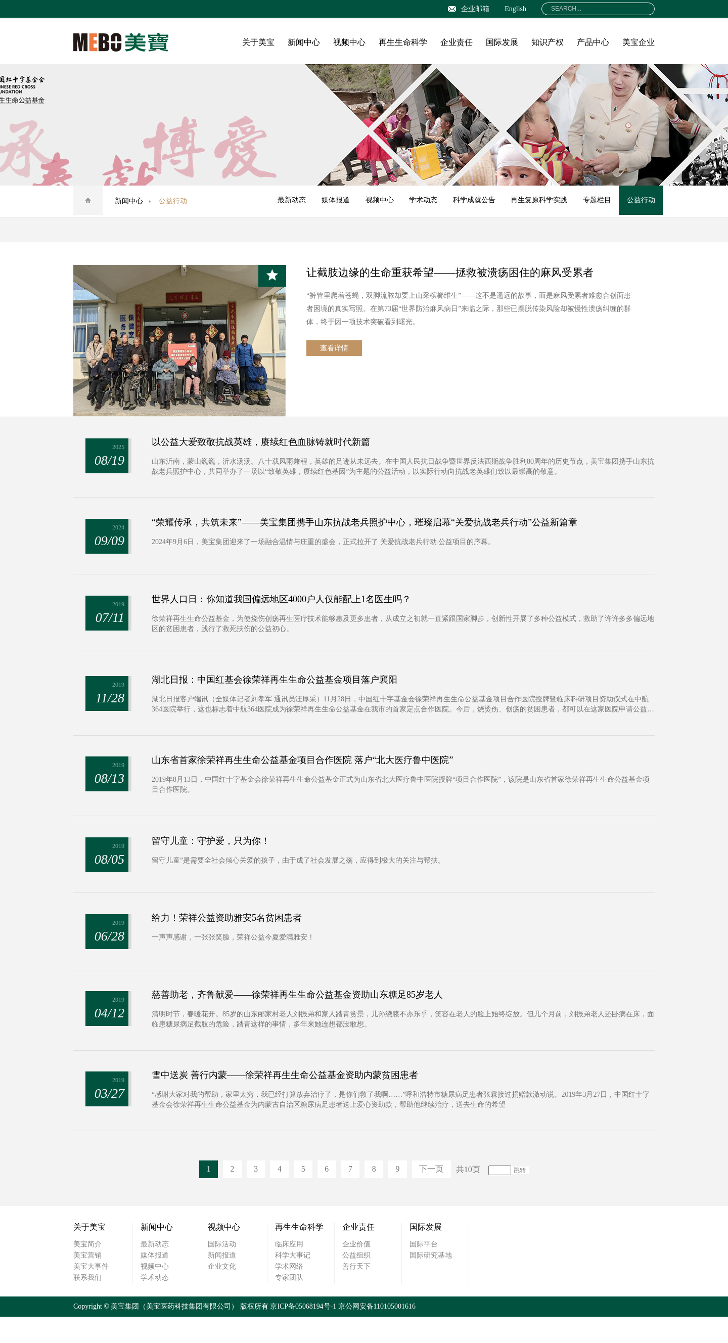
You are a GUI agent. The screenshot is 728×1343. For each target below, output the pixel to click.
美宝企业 (638, 42)
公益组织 (356, 1281)
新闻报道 (222, 1281)
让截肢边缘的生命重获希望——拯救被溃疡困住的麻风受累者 (456, 272)
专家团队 (289, 1304)
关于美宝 (258, 42)
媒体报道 (331, 201)
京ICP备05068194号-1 (303, 1332)
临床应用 (289, 1270)
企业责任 (456, 42)
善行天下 (356, 1292)
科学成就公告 (471, 201)
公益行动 (640, 201)
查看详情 (334, 349)
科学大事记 (292, 1281)
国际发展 (502, 42)
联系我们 (87, 1304)
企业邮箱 (468, 9)
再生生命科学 (403, 42)
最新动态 (286, 201)
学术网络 (289, 1292)
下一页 (434, 1195)
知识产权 (547, 42)
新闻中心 (304, 42)
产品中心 (593, 42)
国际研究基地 (431, 1281)
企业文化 (222, 1292)
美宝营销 (87, 1281)
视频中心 (349, 42)
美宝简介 (87, 1270)
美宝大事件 (91, 1292)
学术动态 (420, 201)
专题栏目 (596, 201)
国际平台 (424, 1270)
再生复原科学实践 (537, 201)
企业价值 (356, 1270)
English (515, 9)
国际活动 (222, 1270)
